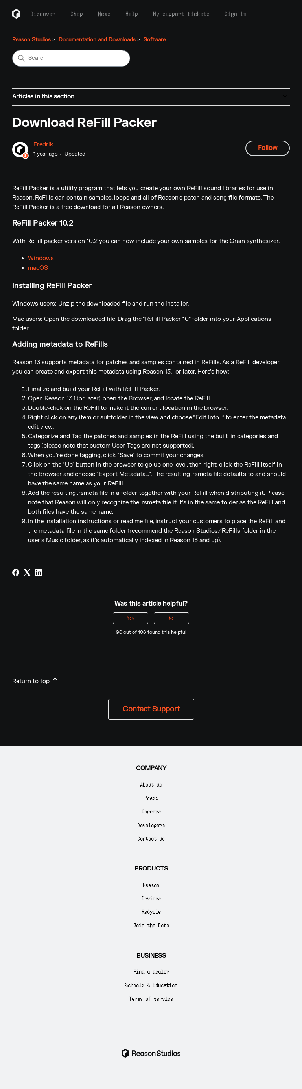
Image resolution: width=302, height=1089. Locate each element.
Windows (41, 258)
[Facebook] (15, 572)
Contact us (151, 838)
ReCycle (151, 911)
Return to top (35, 680)
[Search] (71, 58)
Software (155, 40)
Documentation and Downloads (97, 40)
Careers (151, 811)
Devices (151, 898)
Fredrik (43, 144)
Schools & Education (151, 985)
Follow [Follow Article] (267, 148)
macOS (38, 268)
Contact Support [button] (151, 709)
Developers (151, 825)
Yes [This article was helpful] (130, 618)
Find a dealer (151, 971)
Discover (42, 14)
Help (131, 14)
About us (151, 784)
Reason (151, 885)
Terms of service (151, 998)
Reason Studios (31, 40)
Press (151, 798)
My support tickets (181, 14)
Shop (76, 14)
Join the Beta (151, 925)
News (104, 14)
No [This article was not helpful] (171, 618)
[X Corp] (27, 572)
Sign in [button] (236, 14)
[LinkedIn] (38, 572)
